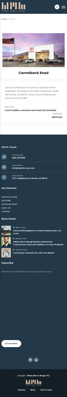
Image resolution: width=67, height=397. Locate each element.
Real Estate (6, 200)
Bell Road (57, 117)
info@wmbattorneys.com (23, 168)
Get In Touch (46, 390)
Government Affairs (9, 204)
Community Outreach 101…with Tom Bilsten (33, 253)
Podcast (21, 390)
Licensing (5, 211)
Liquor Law (5, 208)
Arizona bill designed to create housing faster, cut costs (37, 232)
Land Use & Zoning (9, 197)
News (32, 390)
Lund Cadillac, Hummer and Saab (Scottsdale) (30, 110)
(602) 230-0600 (18, 158)
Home (4, 19)
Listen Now (11, 343)
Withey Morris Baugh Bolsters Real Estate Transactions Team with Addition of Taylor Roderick (38, 243)
